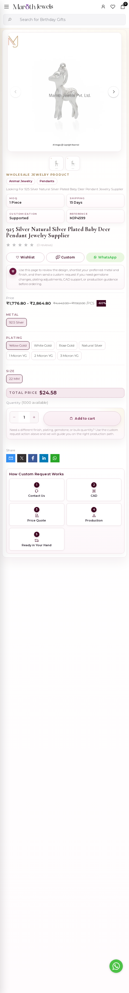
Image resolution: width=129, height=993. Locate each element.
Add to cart (82, 418)
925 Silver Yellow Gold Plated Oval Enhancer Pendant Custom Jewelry (83, 766)
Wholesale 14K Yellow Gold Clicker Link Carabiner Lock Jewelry (81, 794)
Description (17, 673)
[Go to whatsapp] (116, 966)
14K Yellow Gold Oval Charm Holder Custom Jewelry (82, 877)
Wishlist (25, 257)
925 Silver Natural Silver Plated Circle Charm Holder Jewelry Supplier (82, 850)
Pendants (47, 181)
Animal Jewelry (20, 181)
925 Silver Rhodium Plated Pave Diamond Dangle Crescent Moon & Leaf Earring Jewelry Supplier (80, 739)
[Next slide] (113, 92)
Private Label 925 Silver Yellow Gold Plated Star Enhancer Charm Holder (79, 822)
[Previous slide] (15, 92)
